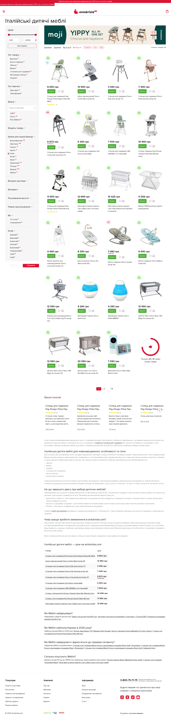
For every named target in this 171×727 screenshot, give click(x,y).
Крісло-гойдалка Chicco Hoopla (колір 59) (120, 264)
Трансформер (16, 93)
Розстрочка (10, 690)
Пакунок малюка (12, 705)
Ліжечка (14, 65)
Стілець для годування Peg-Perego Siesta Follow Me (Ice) (58, 208)
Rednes (140, 713)
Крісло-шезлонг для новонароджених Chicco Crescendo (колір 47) (56, 264)
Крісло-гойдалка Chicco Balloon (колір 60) (150, 263)
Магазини (48, 690)
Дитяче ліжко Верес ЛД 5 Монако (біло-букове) (92, 633)
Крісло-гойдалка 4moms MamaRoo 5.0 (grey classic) (132, 633)
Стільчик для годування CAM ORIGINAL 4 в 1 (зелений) (119, 153)
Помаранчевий (16, 251)
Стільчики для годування (20, 71)
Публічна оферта (12, 701)
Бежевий (14, 235)
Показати (31, 265)
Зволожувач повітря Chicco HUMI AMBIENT (118, 318)
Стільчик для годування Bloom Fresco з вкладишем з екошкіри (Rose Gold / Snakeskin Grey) (120, 650)
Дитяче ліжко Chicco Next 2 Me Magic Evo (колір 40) (150, 318)
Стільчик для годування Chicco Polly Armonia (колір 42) (150, 97)
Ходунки (14, 78)
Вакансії (47, 701)
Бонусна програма (90, 690)
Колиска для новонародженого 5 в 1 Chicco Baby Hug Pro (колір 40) (59, 319)
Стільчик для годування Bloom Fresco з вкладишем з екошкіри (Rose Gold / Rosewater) (106, 647)
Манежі (13, 68)
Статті (84, 701)
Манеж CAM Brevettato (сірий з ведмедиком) (150, 208)
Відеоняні (14, 59)
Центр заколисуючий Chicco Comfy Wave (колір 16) (89, 97)
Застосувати (22, 46)
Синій (12, 257)
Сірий (13, 254)
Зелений (14, 244)
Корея (13, 159)
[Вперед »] (111, 390)
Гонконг (14, 147)
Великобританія (17, 140)
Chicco (13, 116)
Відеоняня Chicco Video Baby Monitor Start (119, 373)
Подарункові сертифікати (93, 693)
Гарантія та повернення (15, 697)
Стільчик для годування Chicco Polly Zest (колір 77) (120, 97)
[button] (159, 412)
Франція (14, 169)
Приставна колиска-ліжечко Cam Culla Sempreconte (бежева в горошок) (119, 209)
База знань (87, 697)
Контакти (48, 693)
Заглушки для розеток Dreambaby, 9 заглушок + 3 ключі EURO (122, 618)
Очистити (13, 265)
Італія (12, 153)
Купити (51, 91)
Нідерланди (16, 163)
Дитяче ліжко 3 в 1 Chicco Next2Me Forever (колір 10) (88, 373)
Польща (14, 166)
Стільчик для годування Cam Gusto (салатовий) (89, 153)
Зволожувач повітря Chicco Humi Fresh (88, 318)
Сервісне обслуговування (16, 693)
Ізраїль (13, 150)
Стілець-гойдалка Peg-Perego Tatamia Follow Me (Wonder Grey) (150, 154)
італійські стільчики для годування (108, 444)
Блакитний (14, 241)
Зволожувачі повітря (18, 75)
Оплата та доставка (13, 686)
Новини (47, 697)
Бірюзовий (14, 238)
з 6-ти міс (14, 219)
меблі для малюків (59, 513)
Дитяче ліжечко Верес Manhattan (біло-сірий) (124, 661)
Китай (13, 156)
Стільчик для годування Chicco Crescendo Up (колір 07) (59, 154)
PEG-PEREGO (16, 120)
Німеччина (15, 144)
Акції (84, 686)
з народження (16, 222)
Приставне (15, 90)
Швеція (13, 172)
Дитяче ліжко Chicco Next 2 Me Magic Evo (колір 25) (59, 373)
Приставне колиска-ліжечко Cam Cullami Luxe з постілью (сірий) (89, 209)
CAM (12, 113)
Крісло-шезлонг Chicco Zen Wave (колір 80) (88, 263)
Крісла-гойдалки (17, 62)
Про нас (47, 686)
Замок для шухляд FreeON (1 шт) (84, 618)
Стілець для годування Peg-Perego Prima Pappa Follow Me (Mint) (58, 99)
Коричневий (15, 247)
